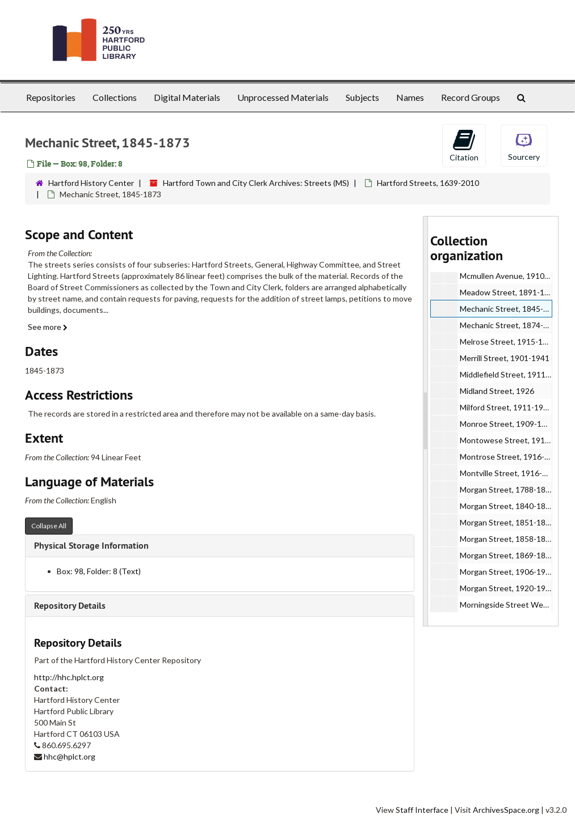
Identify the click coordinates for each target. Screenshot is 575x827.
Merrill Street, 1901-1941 (504, 358)
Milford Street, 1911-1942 (506, 407)
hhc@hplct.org (69, 756)
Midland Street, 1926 (497, 391)
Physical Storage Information (91, 546)
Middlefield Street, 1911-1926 (513, 374)
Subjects (362, 97)
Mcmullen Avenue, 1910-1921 (512, 276)
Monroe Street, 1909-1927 (507, 424)
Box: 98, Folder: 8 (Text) (99, 571)
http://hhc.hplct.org (69, 677)
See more (48, 327)
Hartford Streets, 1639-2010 (428, 183)
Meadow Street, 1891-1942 (509, 292)
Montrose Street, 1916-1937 (511, 456)
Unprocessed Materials (283, 97)
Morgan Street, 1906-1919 (507, 571)
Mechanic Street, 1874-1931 (510, 325)
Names (410, 97)
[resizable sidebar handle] (425, 421)
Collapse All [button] (48, 525)
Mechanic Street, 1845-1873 (510, 308)
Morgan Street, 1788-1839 (507, 489)
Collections (115, 97)
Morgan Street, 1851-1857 (507, 522)
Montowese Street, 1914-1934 (515, 440)
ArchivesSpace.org (506, 810)
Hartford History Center (91, 183)
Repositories (50, 97)
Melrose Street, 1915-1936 (508, 341)
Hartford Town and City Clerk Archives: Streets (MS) (256, 183)
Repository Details (70, 606)
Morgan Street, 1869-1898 (507, 555)
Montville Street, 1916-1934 (510, 473)
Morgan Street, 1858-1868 (507, 539)
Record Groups (470, 97)
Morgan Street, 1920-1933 (507, 588)
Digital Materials (187, 97)
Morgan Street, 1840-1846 (507, 506)
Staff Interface (422, 810)
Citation (464, 145)
